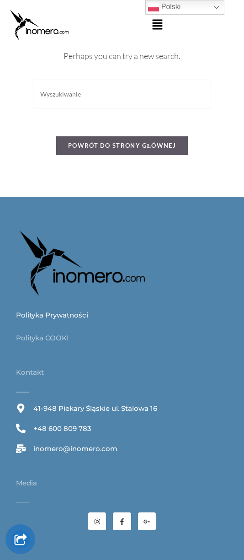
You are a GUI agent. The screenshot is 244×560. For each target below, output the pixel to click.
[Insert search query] (122, 94)
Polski (164, 7)
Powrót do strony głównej (122, 145)
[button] (157, 25)
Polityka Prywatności (52, 315)
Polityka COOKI (42, 338)
